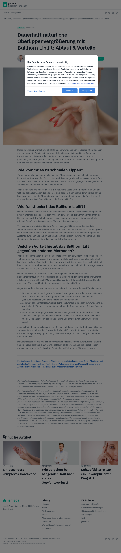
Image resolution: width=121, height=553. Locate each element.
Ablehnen (69, 91)
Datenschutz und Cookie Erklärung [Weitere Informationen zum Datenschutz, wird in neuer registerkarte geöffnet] (80, 83)
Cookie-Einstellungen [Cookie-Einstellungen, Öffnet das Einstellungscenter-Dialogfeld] (36, 91)
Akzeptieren (87, 91)
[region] (61, 75)
